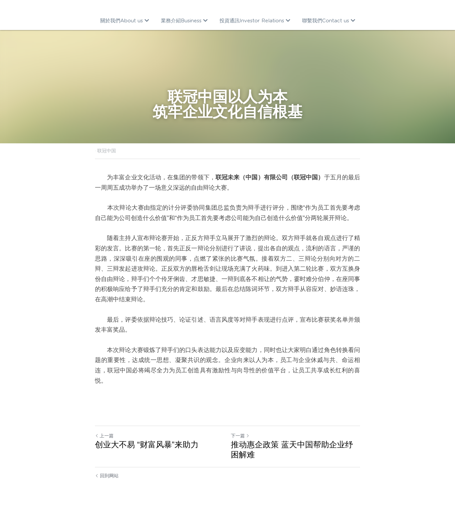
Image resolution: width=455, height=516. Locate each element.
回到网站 (107, 475)
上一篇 (104, 435)
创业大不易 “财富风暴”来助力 (147, 444)
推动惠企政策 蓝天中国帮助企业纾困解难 (292, 449)
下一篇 (240, 435)
